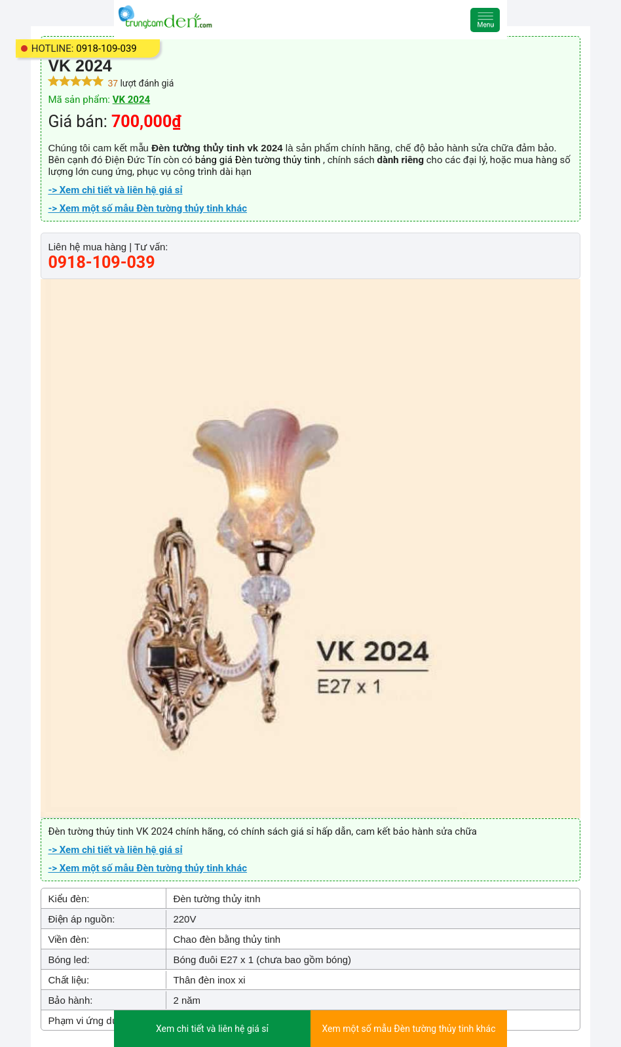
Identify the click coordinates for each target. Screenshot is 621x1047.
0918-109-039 (106, 48)
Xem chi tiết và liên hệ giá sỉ (212, 1028)
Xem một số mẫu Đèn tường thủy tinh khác (409, 1028)
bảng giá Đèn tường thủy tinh (259, 160)
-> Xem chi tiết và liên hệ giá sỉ (115, 190)
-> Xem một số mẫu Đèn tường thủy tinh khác (147, 208)
